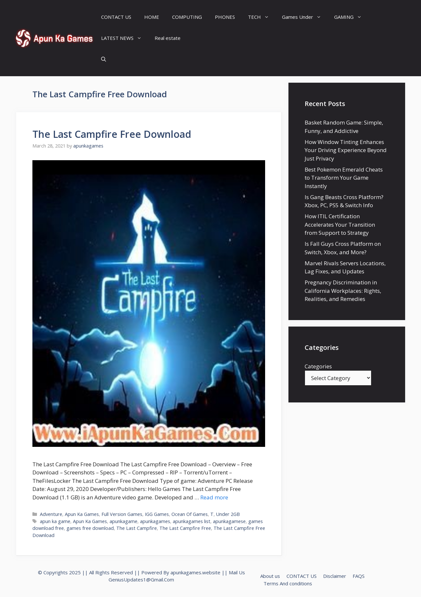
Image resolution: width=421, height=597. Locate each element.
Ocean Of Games (189, 514)
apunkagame (123, 521)
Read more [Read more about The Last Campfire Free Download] (214, 497)
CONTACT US (116, 17)
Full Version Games (121, 514)
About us (270, 576)
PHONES (225, 17)
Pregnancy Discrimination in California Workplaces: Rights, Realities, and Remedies (343, 291)
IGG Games (157, 514)
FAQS (359, 576)
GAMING (351, 17)
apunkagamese (229, 521)
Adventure (51, 514)
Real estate (168, 38)
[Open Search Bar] (103, 59)
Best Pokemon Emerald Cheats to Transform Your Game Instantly (344, 178)
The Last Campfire (136, 528)
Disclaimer (334, 576)
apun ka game (55, 521)
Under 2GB (228, 514)
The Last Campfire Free (185, 528)
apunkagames (155, 521)
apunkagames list (191, 521)
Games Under (305, 17)
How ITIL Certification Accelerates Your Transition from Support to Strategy (340, 224)
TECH (261, 17)
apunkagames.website (195, 572)
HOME (151, 17)
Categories (318, 366)
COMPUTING (187, 17)
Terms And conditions (287, 583)
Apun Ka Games (82, 514)
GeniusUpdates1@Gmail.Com (141, 579)
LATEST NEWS (124, 38)
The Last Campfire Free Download (111, 134)
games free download (90, 528)
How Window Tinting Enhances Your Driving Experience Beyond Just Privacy (346, 150)
